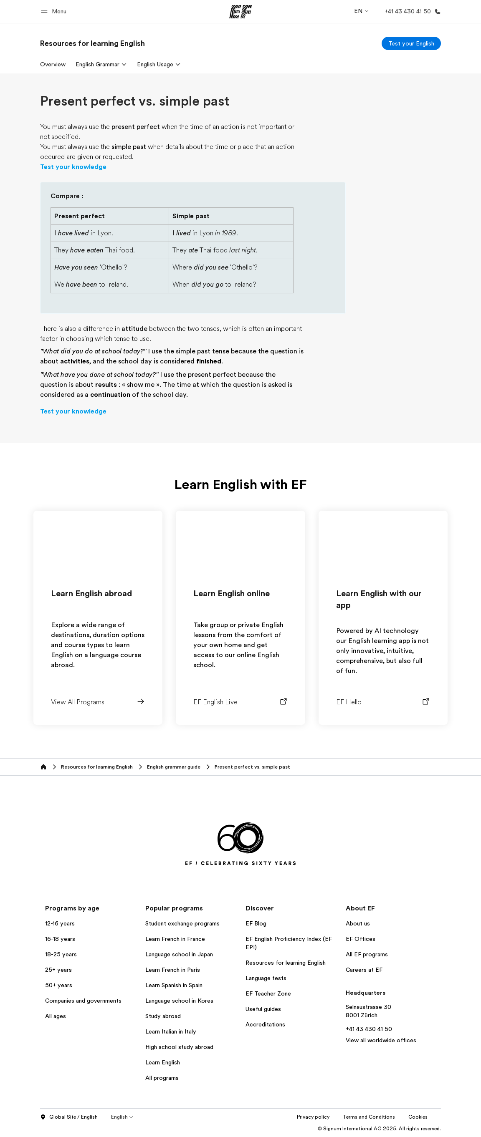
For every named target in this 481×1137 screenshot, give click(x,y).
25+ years (58, 969)
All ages (55, 1016)
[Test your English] (411, 43)
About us (358, 923)
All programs (162, 1077)
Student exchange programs (182, 923)
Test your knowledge (73, 167)
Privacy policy (313, 1117)
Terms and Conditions (369, 1117)
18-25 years (61, 954)
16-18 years (60, 938)
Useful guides (263, 1009)
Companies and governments (83, 1000)
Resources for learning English (286, 962)
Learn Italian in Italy (170, 1031)
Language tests (266, 978)
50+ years (58, 985)
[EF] (240, 11)
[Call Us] (411, 11)
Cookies (418, 1117)
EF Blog (256, 923)
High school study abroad (179, 1047)
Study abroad (163, 1016)
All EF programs (367, 954)
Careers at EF (364, 969)
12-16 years (60, 923)
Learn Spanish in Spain (174, 985)
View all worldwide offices (381, 1040)
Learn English (162, 1062)
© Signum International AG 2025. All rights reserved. (379, 1129)
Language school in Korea (179, 1000)
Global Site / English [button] (69, 1117)
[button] (55, 11)
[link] (92, 43)
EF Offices (360, 938)
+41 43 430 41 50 (369, 1029)
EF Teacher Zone (268, 993)
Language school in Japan (179, 954)
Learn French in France (175, 938)
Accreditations (265, 1024)
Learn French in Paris (172, 969)
